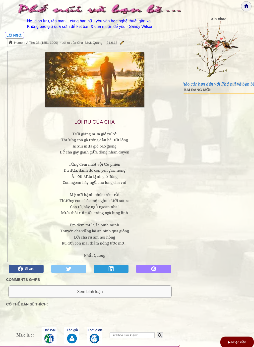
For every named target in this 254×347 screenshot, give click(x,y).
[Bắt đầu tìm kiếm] (160, 335)
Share (26, 268)
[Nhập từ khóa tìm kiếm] (132, 335)
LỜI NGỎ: (14, 35)
